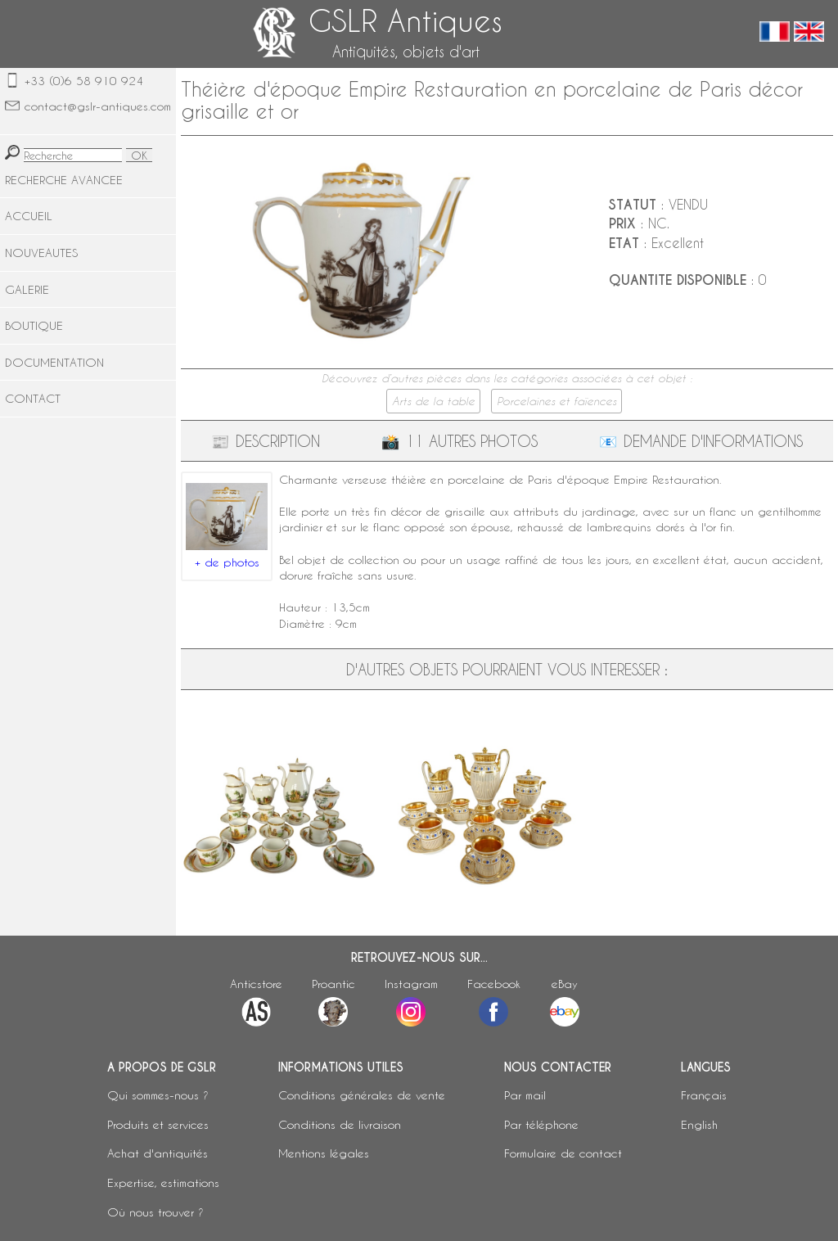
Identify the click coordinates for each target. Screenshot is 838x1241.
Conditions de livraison (339, 1124)
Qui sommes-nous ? (158, 1095)
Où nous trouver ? (155, 1212)
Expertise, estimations (163, 1182)
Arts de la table (433, 401)
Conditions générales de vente (361, 1095)
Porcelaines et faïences (556, 401)
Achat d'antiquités (157, 1153)
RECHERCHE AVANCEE (64, 180)
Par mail (525, 1095)
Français (704, 1095)
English (699, 1124)
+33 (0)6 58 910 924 (84, 81)
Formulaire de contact (563, 1153)
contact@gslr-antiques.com (98, 106)
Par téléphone (541, 1124)
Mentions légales (323, 1153)
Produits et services (158, 1124)
